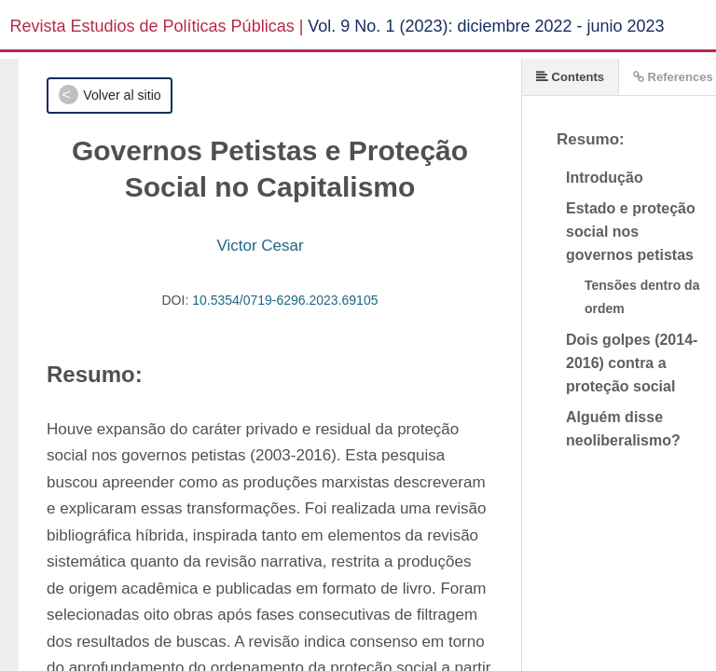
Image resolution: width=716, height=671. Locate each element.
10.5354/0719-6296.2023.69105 (285, 300)
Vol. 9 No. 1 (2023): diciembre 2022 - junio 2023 (486, 26)
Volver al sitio (121, 95)
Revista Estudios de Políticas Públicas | (157, 26)
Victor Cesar (259, 245)
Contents (570, 77)
